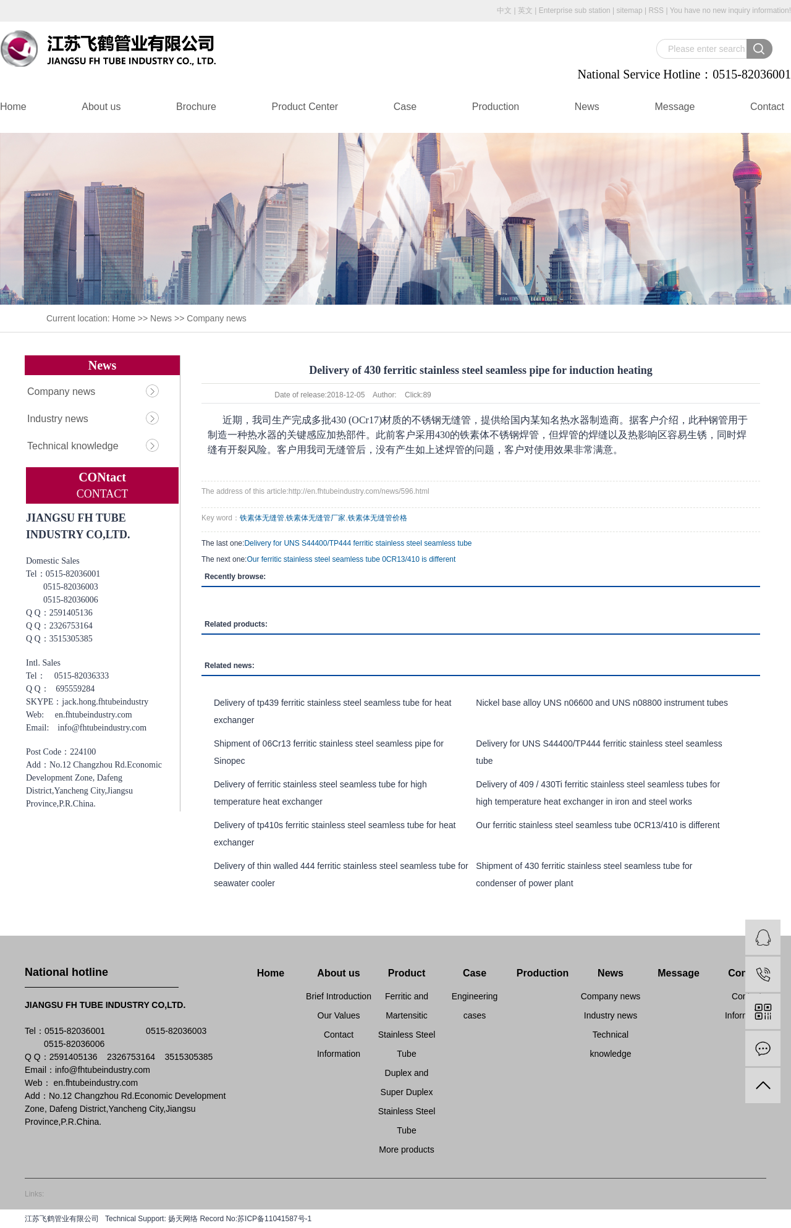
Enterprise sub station (575, 10)
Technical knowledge (73, 446)
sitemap (630, 10)
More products (406, 1149)
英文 (525, 10)
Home (13, 106)
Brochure (196, 106)
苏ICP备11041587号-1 (274, 1218)
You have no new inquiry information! (730, 10)
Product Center (305, 106)
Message (674, 106)
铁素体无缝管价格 (377, 518)
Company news (217, 318)
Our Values (339, 1015)
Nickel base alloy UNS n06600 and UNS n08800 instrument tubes (602, 703)
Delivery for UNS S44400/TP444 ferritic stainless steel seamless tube (358, 543)
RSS (656, 10)
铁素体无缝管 (262, 518)
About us (101, 106)
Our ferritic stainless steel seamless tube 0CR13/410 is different (351, 559)
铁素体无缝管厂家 (315, 518)
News (587, 106)
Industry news (57, 418)
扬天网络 (182, 1218)
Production (496, 106)
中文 (504, 10)
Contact (767, 106)
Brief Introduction (338, 996)
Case (405, 106)
